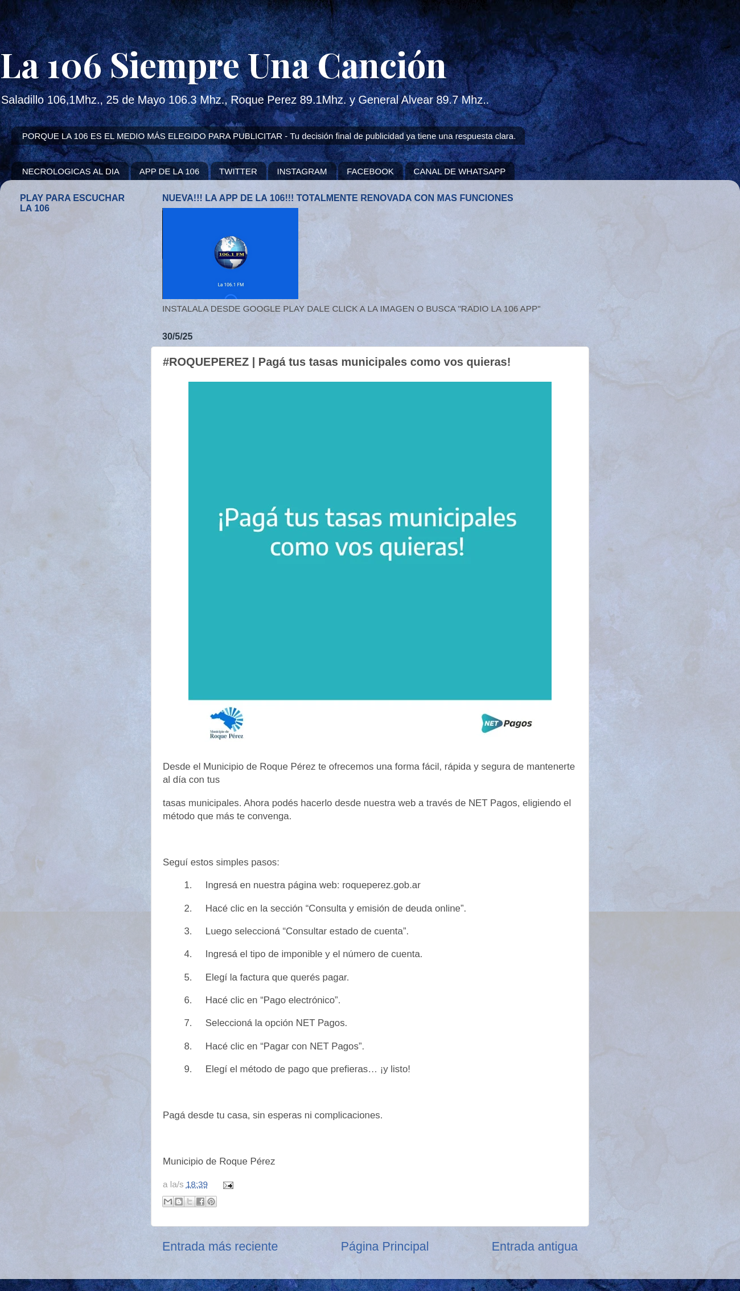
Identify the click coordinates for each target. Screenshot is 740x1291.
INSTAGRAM (302, 171)
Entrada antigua (535, 1246)
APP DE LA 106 (169, 171)
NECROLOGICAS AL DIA (71, 171)
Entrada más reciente (220, 1246)
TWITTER (238, 171)
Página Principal (385, 1246)
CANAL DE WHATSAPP (460, 171)
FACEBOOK (370, 171)
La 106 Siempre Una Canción (223, 64)
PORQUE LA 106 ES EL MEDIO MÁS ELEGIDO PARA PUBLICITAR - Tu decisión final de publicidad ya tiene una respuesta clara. (269, 136)
